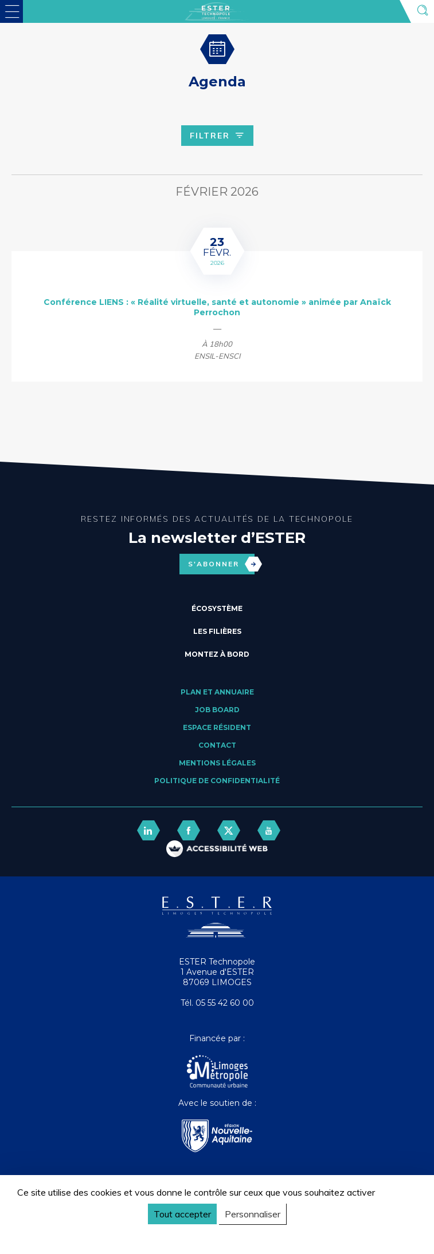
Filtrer (217, 135)
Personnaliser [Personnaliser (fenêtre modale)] (252, 1214)
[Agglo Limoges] (217, 1072)
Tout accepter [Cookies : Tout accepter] (182, 1214)
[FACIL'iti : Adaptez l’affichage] (217, 849)
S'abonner (221, 564)
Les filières (217, 631)
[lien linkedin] (148, 830)
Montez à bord (217, 654)
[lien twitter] (228, 830)
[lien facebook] (188, 830)
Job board (217, 709)
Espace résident (217, 727)
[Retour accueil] (217, 935)
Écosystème (217, 608)
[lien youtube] (268, 830)
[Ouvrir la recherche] (422, 11)
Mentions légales (217, 763)
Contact (217, 745)
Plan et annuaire (217, 692)
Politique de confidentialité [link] (71, 1235)
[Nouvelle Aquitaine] (217, 1137)
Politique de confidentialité (217, 780)
